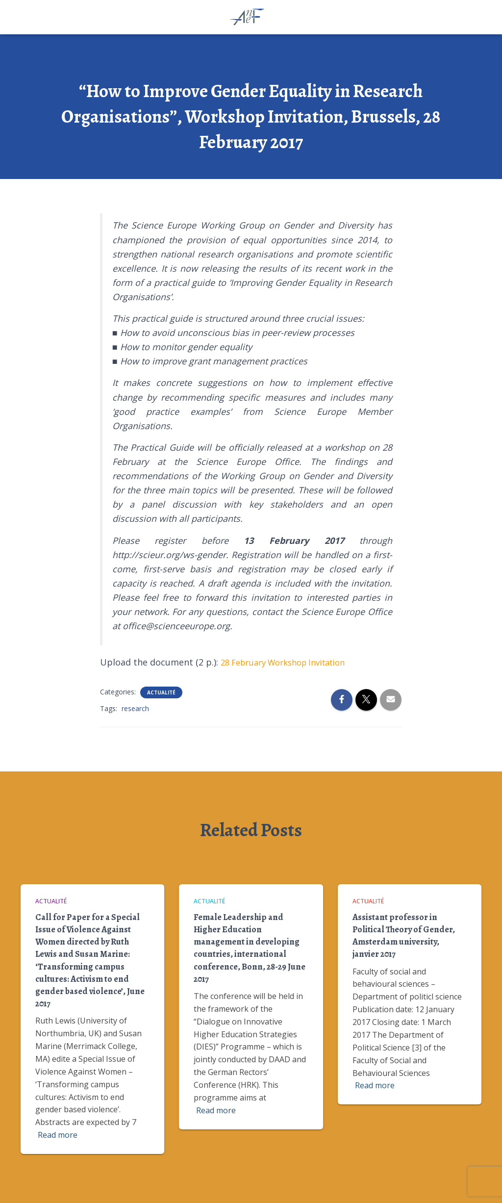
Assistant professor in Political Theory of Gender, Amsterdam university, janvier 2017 (403, 935)
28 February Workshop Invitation (290, 662)
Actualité (161, 692)
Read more (57, 1134)
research (135, 708)
